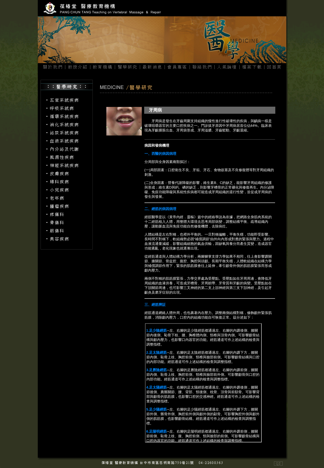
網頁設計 (46, 464)
